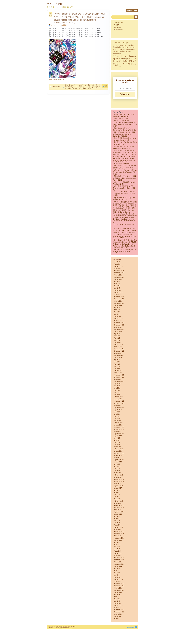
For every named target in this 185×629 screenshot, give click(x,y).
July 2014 (117, 568)
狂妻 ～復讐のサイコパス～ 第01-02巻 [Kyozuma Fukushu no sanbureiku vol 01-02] (124, 134)
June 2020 (117, 414)
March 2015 (117, 551)
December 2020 (119, 401)
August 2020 (118, 410)
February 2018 (118, 475)
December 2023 (119, 323)
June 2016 (117, 518)
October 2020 (118, 405)
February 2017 (118, 501)
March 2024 (117, 316)
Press (74, 626)
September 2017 (119, 486)
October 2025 (118, 275)
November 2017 (119, 481)
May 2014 (117, 573)
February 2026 (118, 266)
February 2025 (118, 292)
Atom (57, 627)
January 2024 (118, 321)
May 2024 (117, 312)
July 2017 (117, 490)
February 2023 (118, 344)
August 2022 (118, 357)
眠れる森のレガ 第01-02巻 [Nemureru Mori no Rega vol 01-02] (124, 129)
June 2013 (117, 597)
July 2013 (117, 594)
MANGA (64, 25)
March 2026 (117, 264)
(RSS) (54, 627)
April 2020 (117, 418)
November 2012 (119, 612)
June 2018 (117, 466)
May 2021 (117, 390)
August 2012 (118, 616)
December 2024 (119, 297)
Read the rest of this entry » (57, 79)
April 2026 (117, 262)
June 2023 (117, 336)
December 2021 (119, 375)
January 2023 (118, 347)
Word (70, 626)
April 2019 (117, 444)
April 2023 (117, 340)
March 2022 (117, 368)
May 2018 (117, 468)
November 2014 (119, 560)
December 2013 (119, 584)
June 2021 (117, 388)
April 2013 (117, 601)
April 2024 (117, 314)
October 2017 (118, 484)
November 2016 (119, 507)
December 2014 (119, 557)
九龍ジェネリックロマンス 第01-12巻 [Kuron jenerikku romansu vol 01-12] (125, 172)
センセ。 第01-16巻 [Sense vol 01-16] (124, 225)
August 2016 (118, 514)
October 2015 (118, 536)
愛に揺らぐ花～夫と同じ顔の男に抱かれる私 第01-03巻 (125, 143)
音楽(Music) (117, 27)
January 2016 (118, 529)
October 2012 (118, 614)
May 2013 (117, 599)
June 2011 (117, 618)
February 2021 (118, 397)
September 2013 (119, 590)
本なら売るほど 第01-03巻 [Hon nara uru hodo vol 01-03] (123, 147)
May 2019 (117, 442)
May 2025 (117, 286)
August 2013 (118, 592)
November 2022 (119, 351)
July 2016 (117, 516)
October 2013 (118, 588)
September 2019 (119, 434)
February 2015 (118, 553)
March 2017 (117, 499)
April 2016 (117, 523)
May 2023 (117, 338)
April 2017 (117, 497)
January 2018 (118, 477)
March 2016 (117, 525)
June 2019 (117, 440)
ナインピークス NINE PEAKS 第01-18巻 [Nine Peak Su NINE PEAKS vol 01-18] (125, 194)
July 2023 (117, 334)
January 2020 (118, 425)
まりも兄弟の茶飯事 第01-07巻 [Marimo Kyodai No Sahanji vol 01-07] (124, 188)
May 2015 (117, 547)
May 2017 (117, 494)
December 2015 (119, 531)
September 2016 (119, 512)
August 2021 (118, 384)
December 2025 (119, 271)
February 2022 (118, 371)
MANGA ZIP (52, 626)
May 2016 (117, 521)
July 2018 (117, 464)
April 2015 (117, 549)
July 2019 (117, 438)
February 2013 (118, 605)
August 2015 (118, 540)
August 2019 (118, 436)
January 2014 (118, 581)
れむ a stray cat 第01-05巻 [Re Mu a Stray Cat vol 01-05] (124, 199)
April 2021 (117, 392)
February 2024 (118, 318)
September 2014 (119, 564)
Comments (65, 627)
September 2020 (119, 407)
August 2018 (118, 462)
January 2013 (118, 607)
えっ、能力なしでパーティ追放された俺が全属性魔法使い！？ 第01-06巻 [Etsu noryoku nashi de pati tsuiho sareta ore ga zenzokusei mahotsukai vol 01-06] (125, 244)
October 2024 (118, 301)
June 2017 (117, 492)
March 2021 (117, 394)
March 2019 (117, 447)
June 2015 (117, 544)
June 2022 (117, 362)
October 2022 (118, 353)
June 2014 (117, 571)
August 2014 (118, 566)
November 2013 (119, 586)
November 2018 (119, 455)
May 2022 (117, 364)
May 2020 (117, 416)
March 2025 (117, 290)
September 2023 (119, 329)
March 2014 (117, 577)
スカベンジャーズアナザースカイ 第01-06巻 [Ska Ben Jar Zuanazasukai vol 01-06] (124, 116)
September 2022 (119, 355)
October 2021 (118, 379)
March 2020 (117, 421)
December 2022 (119, 349)
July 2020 (117, 412)
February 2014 (118, 579)
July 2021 (117, 386)
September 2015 (119, 538)
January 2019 (118, 451)
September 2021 (119, 381)
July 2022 (117, 360)
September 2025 (119, 277)
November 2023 (119, 325)
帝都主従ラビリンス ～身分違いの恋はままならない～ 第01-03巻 (124, 167)
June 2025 (117, 284)
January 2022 (118, 373)
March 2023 (117, 342)
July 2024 (117, 307)
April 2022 (117, 366)
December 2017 (119, 479)
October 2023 (118, 327)
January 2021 (118, 399)
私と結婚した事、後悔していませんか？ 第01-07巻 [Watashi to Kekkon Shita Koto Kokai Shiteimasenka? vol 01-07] (125, 123)
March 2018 (117, 473)
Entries (50, 627)
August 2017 (118, 488)
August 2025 (118, 279)
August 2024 (118, 305)
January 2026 (118, 268)
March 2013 (117, 603)
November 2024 (119, 299)
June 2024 (117, 310)
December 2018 (119, 453)
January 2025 (118, 294)
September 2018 (119, 460)
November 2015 (119, 534)
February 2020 (118, 423)
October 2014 (118, 562)
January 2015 (118, 555)
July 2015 (117, 542)
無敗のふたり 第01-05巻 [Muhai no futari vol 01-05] (124, 183)
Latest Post (132, 11)
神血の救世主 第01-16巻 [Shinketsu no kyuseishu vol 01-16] (124, 139)
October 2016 (118, 510)
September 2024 (119, 303)
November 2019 (119, 429)
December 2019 (119, 427)
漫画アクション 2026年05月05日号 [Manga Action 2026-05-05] (124, 251)
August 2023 (118, 331)
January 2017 (118, 503)
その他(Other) (118, 29)
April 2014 (117, 575)
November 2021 (119, 377)
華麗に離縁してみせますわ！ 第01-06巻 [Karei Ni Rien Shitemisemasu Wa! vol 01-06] (124, 178)
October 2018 (118, 457)
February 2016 (118, 527)
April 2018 (117, 471)
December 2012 (119, 610)
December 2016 (119, 505)
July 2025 (117, 281)
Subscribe (125, 94)
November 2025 (119, 273)
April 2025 (117, 288)
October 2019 (118, 431)
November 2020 (119, 403)
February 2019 (118, 449)
